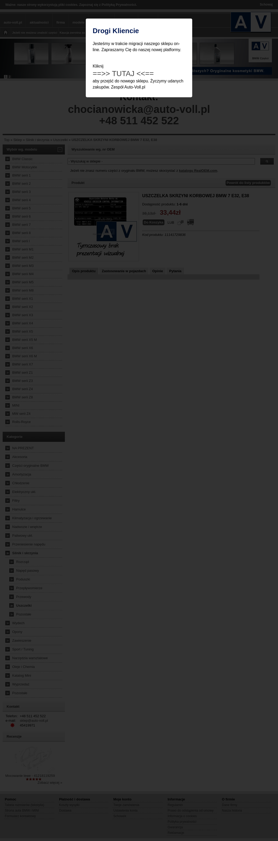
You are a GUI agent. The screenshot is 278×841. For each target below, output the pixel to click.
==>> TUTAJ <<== (123, 73)
